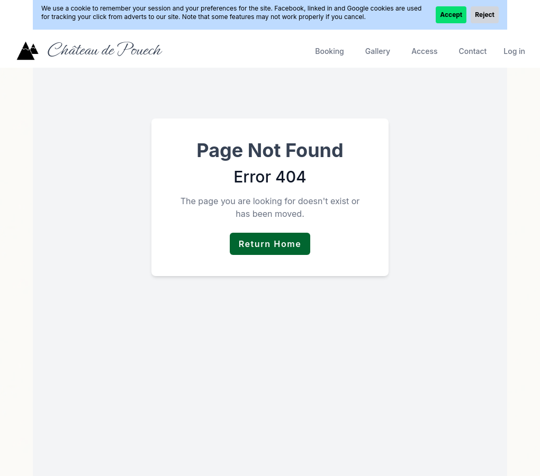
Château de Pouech (103, 50)
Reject (484, 15)
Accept (451, 15)
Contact (472, 51)
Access (424, 51)
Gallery (377, 51)
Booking (329, 51)
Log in (514, 51)
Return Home (270, 244)
